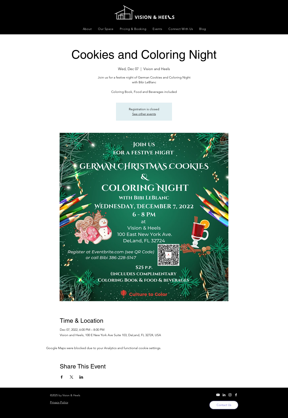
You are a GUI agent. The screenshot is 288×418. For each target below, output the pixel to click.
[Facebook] (236, 395)
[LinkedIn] (224, 395)
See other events (144, 114)
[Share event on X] (71, 377)
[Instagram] (230, 395)
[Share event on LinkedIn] (81, 377)
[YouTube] (218, 395)
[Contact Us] (224, 405)
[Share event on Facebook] (62, 377)
